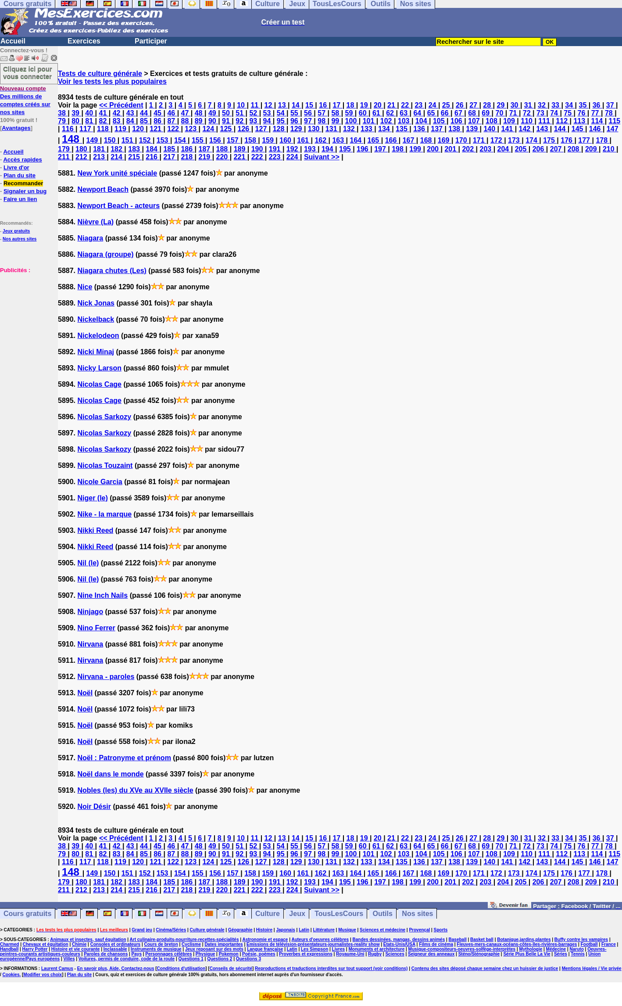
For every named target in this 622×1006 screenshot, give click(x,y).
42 (117, 113)
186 (187, 149)
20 (378, 105)
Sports (441, 929)
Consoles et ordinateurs (115, 944)
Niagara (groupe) (105, 254)
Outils (383, 913)
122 (174, 129)
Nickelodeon (98, 335)
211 (64, 157)
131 (332, 129)
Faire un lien (20, 199)
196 (363, 149)
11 (255, 105)
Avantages (16, 128)
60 (363, 113)
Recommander (23, 183)
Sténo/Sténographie (479, 954)
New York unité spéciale (117, 173)
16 (324, 105)
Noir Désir (94, 806)
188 (223, 149)
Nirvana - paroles (105, 676)
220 (223, 157)
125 (226, 129)
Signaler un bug (25, 191)
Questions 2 (219, 958)
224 (293, 157)
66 (445, 113)
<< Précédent (121, 105)
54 (281, 113)
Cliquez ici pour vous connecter (27, 72)
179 (64, 149)
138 (455, 129)
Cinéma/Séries (171, 929)
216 (152, 157)
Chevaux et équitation (45, 944)
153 (163, 140)
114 (597, 121)
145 (578, 129)
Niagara (90, 238)
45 (158, 113)
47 (186, 113)
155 (198, 140)
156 (216, 140)
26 (460, 105)
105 (440, 121)
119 (121, 129)
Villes (69, 958)
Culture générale (207, 929)
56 (309, 113)
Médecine (556, 949)
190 (258, 149)
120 (139, 129)
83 (117, 121)
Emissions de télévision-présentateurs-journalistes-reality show (313, 944)
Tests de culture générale (100, 73)
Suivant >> (322, 157)
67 (459, 113)
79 (63, 121)
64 (418, 113)
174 (532, 140)
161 (304, 140)
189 (240, 149)
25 (447, 105)
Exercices (84, 41)
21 (392, 105)
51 (240, 113)
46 (172, 113)
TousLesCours (339, 913)
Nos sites (417, 913)
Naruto (577, 949)
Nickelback (95, 319)
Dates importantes (223, 944)
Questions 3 (248, 958)
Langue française (265, 949)
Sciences (394, 954)
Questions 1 (191, 958)
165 (374, 140)
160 (286, 140)
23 (419, 105)
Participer (151, 41)
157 (233, 140)
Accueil (12, 41)
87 (172, 121)
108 (492, 121)
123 (191, 129)
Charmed (9, 944)
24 (433, 105)
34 (570, 105)
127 (262, 129)
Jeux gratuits (16, 231)
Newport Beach (102, 189)
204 (504, 149)
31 (529, 105)
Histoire (264, 929)
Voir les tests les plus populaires (112, 81)
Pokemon (229, 954)
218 (187, 157)
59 (350, 113)
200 (433, 149)
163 (339, 140)
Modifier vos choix (42, 974)
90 (213, 121)
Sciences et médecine (382, 929)
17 (337, 105)
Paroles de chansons (106, 954)
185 (170, 149)
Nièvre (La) (95, 222)
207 (557, 149)
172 (497, 140)
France (608, 944)
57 (322, 113)
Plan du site (20, 175)
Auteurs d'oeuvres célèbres (320, 939)
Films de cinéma (436, 944)
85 (145, 121)
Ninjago (90, 611)
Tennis (577, 954)
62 (391, 113)
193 (311, 149)
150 (111, 140)
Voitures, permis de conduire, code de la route (127, 958)
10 (242, 105)
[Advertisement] (26, 318)
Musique (347, 929)
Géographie (240, 929)
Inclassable (115, 949)
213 (100, 157)
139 (472, 129)
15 (310, 105)
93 (254, 121)
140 (490, 129)
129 (297, 129)
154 (181, 140)
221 (240, 157)
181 (100, 149)
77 (596, 113)
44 (145, 113)
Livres (338, 949)
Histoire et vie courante (75, 949)
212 (82, 157)
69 (486, 113)
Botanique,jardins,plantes (524, 939)
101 (369, 121)
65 (432, 113)
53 (268, 113)
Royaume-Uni (350, 954)
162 (321, 140)
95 (281, 121)
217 (170, 157)
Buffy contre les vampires (581, 939)
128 (279, 129)
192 (293, 149)
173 (515, 140)
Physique (205, 954)
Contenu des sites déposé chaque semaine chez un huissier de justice (484, 968)
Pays (137, 954)
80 (76, 121)
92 (240, 121)
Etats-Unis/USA (399, 944)
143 (543, 129)
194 (328, 149)
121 (156, 129)
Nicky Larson (99, 368)
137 (437, 129)
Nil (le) (88, 563)
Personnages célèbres (168, 954)
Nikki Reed (95, 530)
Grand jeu (142, 929)
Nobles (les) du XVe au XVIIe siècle (135, 790)
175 (550, 140)
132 (350, 129)
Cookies (11, 974)
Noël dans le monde (110, 774)
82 (104, 121)
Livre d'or (16, 167)
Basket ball (481, 939)
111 (545, 121)
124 (209, 129)
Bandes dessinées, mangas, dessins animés (399, 939)
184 (152, 149)
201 (451, 149)
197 (381, 149)
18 (351, 105)
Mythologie (530, 949)
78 (610, 113)
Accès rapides (22, 159)
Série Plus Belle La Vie (526, 954)
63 (404, 113)
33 (556, 105)
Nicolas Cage (99, 384)
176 (567, 140)
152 (146, 140)
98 (322, 121)
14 (296, 105)
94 (268, 121)
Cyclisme (191, 944)
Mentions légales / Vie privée (592, 968)
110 (527, 121)
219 (205, 157)
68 (473, 113)
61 (377, 113)
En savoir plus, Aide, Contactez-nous (115, 968)
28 (488, 105)
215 (135, 157)
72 (528, 113)
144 (561, 129)
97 (309, 121)
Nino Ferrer (96, 628)
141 (508, 129)
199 (416, 149)
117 (86, 129)
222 (258, 157)
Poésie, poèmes (258, 954)
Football (589, 944)
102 (387, 121)
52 (254, 113)
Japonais (285, 929)
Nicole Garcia (99, 481)
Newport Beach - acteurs (118, 205)
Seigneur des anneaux (431, 954)
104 (422, 121)
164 (357, 140)
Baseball (458, 939)
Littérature (323, 929)
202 (468, 149)
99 (336, 121)
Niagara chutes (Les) (111, 270)
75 (568, 113)
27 (474, 105)
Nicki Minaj (95, 352)
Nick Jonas (95, 303)
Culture (267, 913)
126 (244, 129)
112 (562, 121)
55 (295, 113)
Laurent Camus (57, 968)
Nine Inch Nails (102, 595)
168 (427, 140)
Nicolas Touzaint (104, 465)
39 (76, 113)
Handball (9, 949)
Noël (85, 693)
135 (402, 129)
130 (315, 129)
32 (542, 105)
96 (295, 121)
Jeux (297, 913)
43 (131, 113)
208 (574, 149)
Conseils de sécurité (231, 968)
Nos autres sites (19, 239)
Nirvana (90, 644)
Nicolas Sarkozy (104, 416)
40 (90, 113)
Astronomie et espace (265, 939)
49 (213, 113)
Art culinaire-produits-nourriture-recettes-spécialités (184, 939)
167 (409, 140)
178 (602, 140)
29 (501, 105)
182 (117, 149)
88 (186, 121)
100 (352, 121)
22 (406, 105)
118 (104, 129)
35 (584, 105)
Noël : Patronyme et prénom (124, 758)
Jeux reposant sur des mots (214, 949)
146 (596, 129)
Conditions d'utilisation (181, 968)
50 (227, 113)
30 (515, 105)
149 (93, 140)
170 (462, 140)
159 (268, 140)
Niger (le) (92, 498)
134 (385, 129)
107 (475, 121)
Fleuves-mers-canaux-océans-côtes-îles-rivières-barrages (517, 944)
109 (510, 121)
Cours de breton (161, 944)
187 (205, 149)
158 (251, 140)
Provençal (419, 929)
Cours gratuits (27, 913)
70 (500, 113)
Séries (560, 954)
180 (82, 149)
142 (526, 129)
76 (582, 113)
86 (158, 121)
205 (522, 149)
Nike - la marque (104, 514)
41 (104, 113)
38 (63, 113)
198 (398, 149)
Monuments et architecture (376, 949)
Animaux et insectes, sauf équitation (88, 939)
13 (283, 105)
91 (227, 121)
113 (580, 121)
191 (275, 149)
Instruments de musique (156, 949)
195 (346, 149)
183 (135, 149)
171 (479, 140)
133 (367, 129)
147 (612, 129)
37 (611, 105)
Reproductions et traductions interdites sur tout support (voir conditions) (331, 968)
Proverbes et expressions (305, 954)
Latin (304, 929)
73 (541, 113)
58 (336, 113)
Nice (84, 287)
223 (275, 157)
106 (457, 121)
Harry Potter (35, 949)
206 (539, 149)
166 (392, 140)
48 (199, 113)
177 (585, 140)
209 (592, 149)
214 (117, 157)
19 (365, 105)
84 (131, 121)
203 (486, 149)
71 (514, 113)
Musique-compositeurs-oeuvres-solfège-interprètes (462, 949)
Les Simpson (314, 949)
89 (199, 121)
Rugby (375, 954)
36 (597, 105)
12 (269, 105)
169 (444, 140)
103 (404, 121)
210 (609, 149)
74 (555, 113)
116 (68, 129)
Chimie (79, 944)
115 (615, 121)
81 (90, 121)
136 (420, 129)
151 (128, 140)
